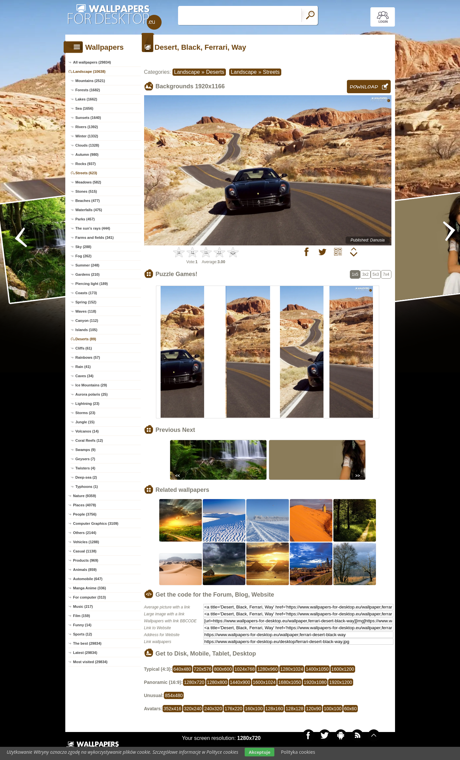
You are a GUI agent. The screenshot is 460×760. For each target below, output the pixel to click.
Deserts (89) (86, 339)
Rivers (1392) (87, 127)
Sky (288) (83, 247)
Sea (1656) (84, 108)
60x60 (350, 708)
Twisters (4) (85, 468)
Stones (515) (86, 191)
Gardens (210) (88, 274)
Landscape (187, 72)
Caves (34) (85, 376)
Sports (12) (82, 634)
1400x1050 (317, 669)
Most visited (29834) (90, 662)
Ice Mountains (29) (91, 385)
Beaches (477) (88, 201)
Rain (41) (83, 367)
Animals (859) (85, 570)
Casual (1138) (85, 551)
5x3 (376, 274)
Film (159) (81, 616)
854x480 (174, 695)
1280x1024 (291, 669)
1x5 (355, 274)
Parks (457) (85, 219)
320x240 (193, 708)
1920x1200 (340, 682)
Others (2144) (84, 533)
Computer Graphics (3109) (96, 523)
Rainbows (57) (88, 357)
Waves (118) (86, 311)
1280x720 (194, 682)
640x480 (182, 669)
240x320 (213, 708)
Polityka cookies (298, 752)
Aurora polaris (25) (92, 394)
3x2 (365, 274)
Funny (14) (82, 625)
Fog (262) (84, 256)
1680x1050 (289, 682)
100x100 (333, 708)
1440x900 (240, 682)
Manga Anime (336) (89, 588)
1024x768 (244, 669)
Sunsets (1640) (88, 118)
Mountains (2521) (90, 81)
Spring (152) (86, 302)
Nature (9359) (84, 496)
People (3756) (85, 514)
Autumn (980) (87, 154)
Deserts (215, 72)
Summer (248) (88, 265)
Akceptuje (259, 752)
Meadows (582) (88, 182)
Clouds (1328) (87, 145)
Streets (271, 72)
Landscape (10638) (89, 71)
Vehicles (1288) (86, 542)
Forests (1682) (88, 90)
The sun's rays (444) (93, 228)
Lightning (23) (88, 404)
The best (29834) (87, 643)
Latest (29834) (85, 653)
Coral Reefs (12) (89, 440)
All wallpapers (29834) (92, 62)
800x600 (223, 669)
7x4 (386, 274)
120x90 (313, 708)
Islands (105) (87, 330)
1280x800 (217, 682)
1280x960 (267, 669)
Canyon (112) (87, 321)
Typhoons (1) (87, 487)
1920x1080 (315, 682)
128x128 (294, 708)
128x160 (274, 708)
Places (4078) (84, 505)
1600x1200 (342, 669)
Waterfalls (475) (89, 210)
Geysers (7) (85, 459)
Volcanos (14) (87, 431)
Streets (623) (86, 173)
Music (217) (83, 606)
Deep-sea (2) (86, 477)
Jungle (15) (85, 422)
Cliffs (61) (84, 348)
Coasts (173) (86, 293)
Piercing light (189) (92, 284)
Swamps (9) (86, 450)
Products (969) (85, 560)
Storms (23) (86, 413)
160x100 (254, 708)
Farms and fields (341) (95, 237)
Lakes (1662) (86, 99)
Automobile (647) (88, 579)
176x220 (233, 708)
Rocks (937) (86, 164)
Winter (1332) (87, 136)
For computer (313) (89, 597)
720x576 (203, 669)
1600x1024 (264, 682)
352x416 (172, 708)
